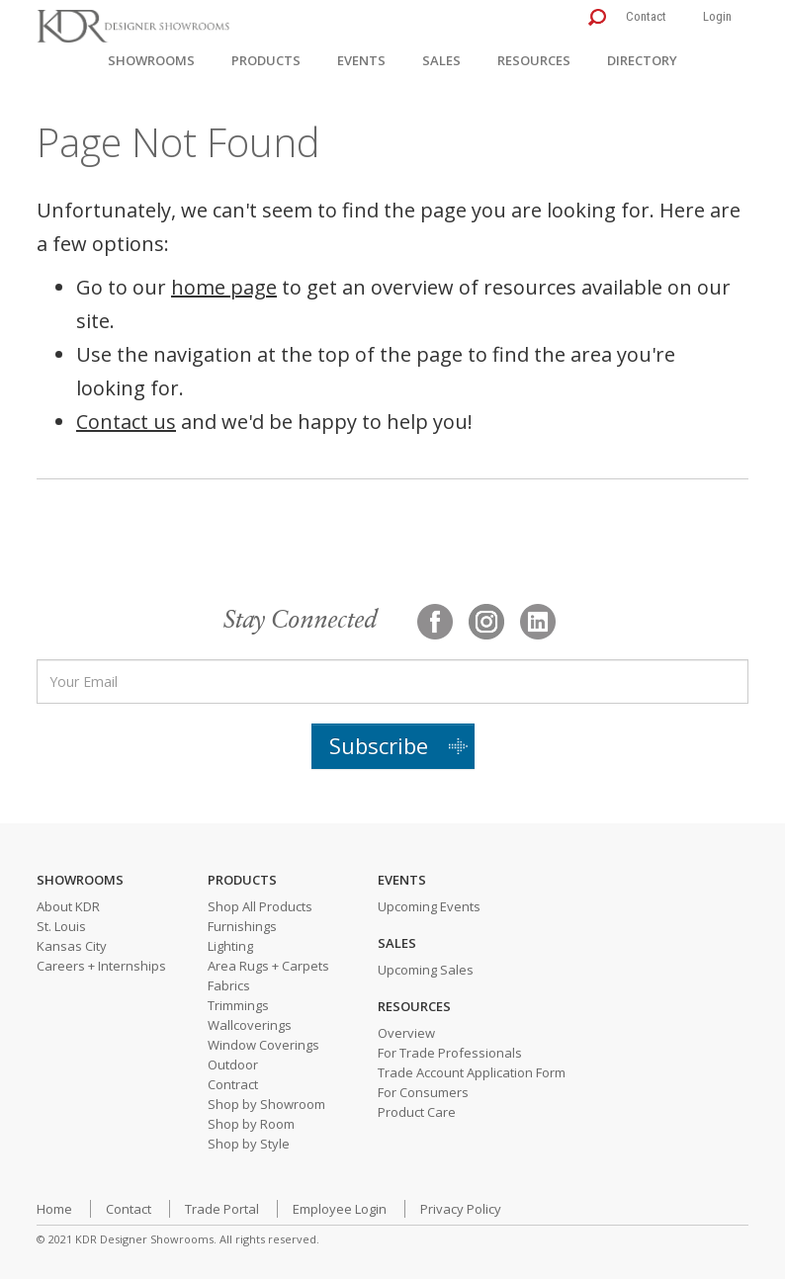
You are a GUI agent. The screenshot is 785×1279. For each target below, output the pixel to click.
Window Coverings (263, 1045)
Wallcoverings (250, 1025)
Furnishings (242, 926)
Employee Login (340, 1209)
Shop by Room (251, 1124)
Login (717, 16)
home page (224, 287)
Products (266, 60)
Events (361, 60)
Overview (406, 1033)
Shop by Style (249, 1143)
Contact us (126, 421)
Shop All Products (260, 906)
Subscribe (378, 745)
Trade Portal (222, 1209)
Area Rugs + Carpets (268, 966)
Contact (646, 16)
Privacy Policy (460, 1209)
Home (54, 1209)
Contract (233, 1084)
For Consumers (423, 1092)
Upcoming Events (429, 906)
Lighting (230, 946)
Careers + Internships (101, 966)
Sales (441, 60)
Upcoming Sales (426, 970)
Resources (533, 60)
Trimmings (238, 1005)
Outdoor (233, 1064)
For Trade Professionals (450, 1053)
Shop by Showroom (266, 1104)
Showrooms (151, 60)
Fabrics (229, 985)
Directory (642, 60)
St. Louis (61, 926)
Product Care (417, 1112)
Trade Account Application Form (472, 1072)
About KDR (68, 906)
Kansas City (72, 946)
